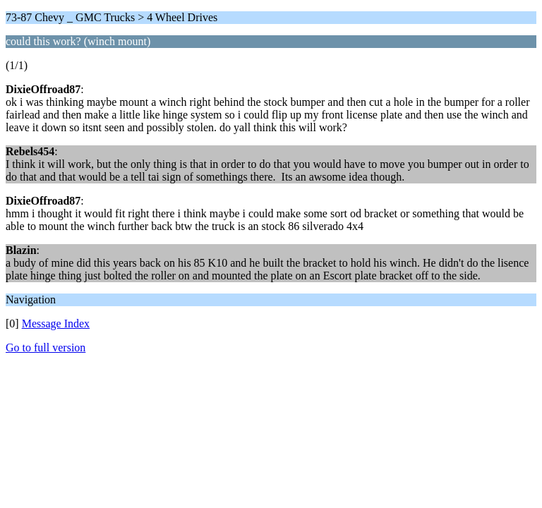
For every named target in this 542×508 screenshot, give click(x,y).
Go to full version (45, 347)
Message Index (56, 323)
